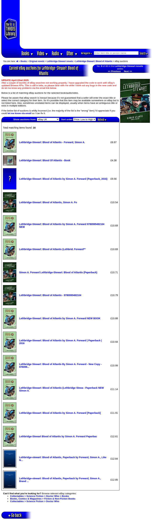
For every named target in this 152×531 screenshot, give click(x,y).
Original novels (36, 61)
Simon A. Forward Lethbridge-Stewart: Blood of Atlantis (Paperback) (58, 272)
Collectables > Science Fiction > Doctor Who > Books (39, 496)
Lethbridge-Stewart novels (60, 61)
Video (42, 53)
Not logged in (86, 53)
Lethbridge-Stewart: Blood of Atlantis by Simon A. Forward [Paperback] (60, 413)
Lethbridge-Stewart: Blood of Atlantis (93, 61)
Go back (14, 515)
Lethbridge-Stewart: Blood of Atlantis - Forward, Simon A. (52, 142)
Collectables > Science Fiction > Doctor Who (34, 501)
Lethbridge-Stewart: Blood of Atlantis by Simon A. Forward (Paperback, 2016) (63, 178)
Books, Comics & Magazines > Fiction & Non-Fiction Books (42, 498)
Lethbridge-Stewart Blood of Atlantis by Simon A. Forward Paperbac (58, 436)
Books (27, 53)
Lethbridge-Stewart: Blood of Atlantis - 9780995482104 (50, 295)
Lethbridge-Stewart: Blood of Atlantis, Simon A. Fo (48, 202)
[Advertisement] (85, 24)
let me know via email (19, 113)
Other (72, 53)
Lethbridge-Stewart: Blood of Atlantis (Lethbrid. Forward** (52, 249)
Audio (57, 53)
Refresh (102, 119)
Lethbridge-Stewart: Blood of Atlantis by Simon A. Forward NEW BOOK (59, 318)
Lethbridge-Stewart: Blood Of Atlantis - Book (44, 160)
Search (144, 53)
